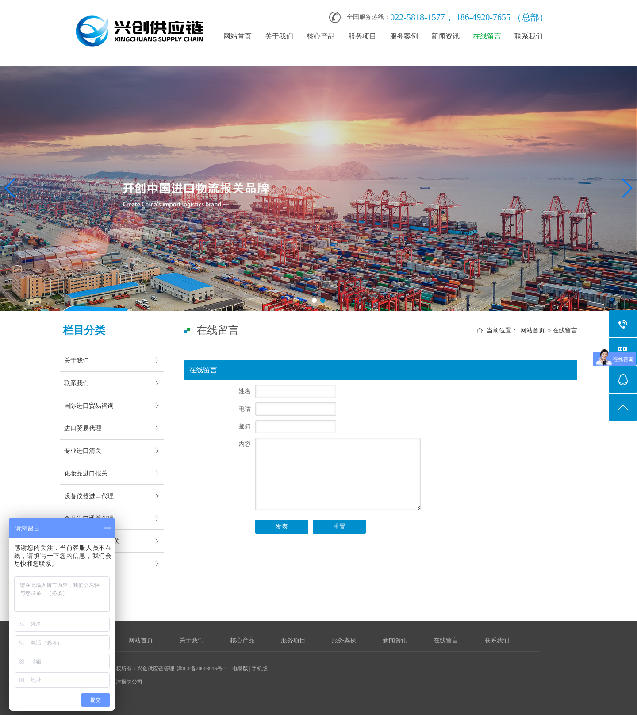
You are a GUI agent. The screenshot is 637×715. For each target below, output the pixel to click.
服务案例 (404, 36)
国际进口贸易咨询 (89, 405)
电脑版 (240, 668)
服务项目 (362, 36)
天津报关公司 (126, 682)
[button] (314, 300)
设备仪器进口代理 (89, 495)
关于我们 (279, 36)
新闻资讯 (445, 36)
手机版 (260, 668)
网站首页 (237, 36)
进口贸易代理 (82, 428)
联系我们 (528, 36)
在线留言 (487, 36)
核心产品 (321, 36)
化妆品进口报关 (85, 473)
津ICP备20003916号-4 (202, 668)
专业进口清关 (82, 450)
